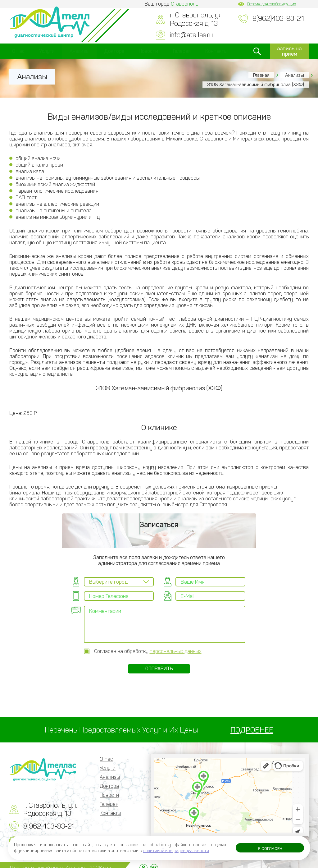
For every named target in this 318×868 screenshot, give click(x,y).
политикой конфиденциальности (176, 850)
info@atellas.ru (191, 35)
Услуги (47, 51)
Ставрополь (184, 4)
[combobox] (119, 581)
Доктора (114, 51)
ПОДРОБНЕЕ (251, 723)
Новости (148, 51)
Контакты (216, 51)
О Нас (18, 51)
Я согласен (270, 849)
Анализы (79, 51)
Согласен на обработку (148, 645)
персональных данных (176, 645)
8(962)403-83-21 (278, 18)
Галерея (182, 51)
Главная (261, 75)
